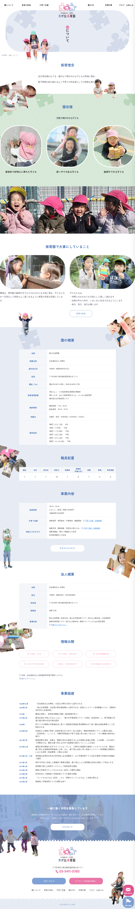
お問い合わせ (49, 881)
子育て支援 (44, 5)
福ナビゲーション (28, 679)
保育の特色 (26, 5)
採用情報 (67, 827)
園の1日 (91, 5)
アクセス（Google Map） (86, 881)
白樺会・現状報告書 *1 (67, 664)
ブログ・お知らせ (96, 890)
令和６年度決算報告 (34, 664)
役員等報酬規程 (101, 654)
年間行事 (108, 5)
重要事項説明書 (67, 548)
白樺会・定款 (34, 654)
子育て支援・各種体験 (93, 521)
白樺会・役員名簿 (67, 654)
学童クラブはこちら (58, 625)
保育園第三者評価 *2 (101, 664)
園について (36, 890)
